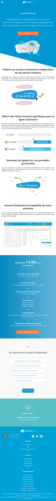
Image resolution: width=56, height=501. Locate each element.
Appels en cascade (28, 486)
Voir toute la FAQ (28, 390)
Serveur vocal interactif (28, 481)
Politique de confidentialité (28, 449)
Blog (28, 447)
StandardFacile (28, 2)
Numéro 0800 (28, 463)
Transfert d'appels (28, 484)
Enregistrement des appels (28, 488)
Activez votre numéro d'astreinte (28, 332)
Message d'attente (28, 477)
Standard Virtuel (28, 459)
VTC (28, 467)
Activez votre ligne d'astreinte (28, 33)
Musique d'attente (28, 479)
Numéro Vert (28, 461)
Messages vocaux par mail (28, 490)
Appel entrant (28, 465)
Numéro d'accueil (28, 475)
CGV (28, 451)
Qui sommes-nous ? (28, 445)
